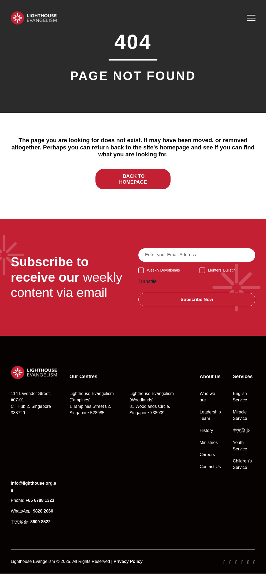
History (206, 433)
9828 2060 (43, 513)
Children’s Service (242, 466)
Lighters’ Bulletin (221, 272)
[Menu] (251, 18)
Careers (207, 457)
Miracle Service (240, 417)
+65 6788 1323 (39, 502)
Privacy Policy (128, 564)
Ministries (209, 445)
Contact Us (210, 469)
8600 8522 (40, 524)
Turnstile (147, 283)
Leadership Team (210, 417)
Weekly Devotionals (163, 272)
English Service (240, 399)
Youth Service (240, 448)
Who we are (207, 399)
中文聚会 (241, 433)
